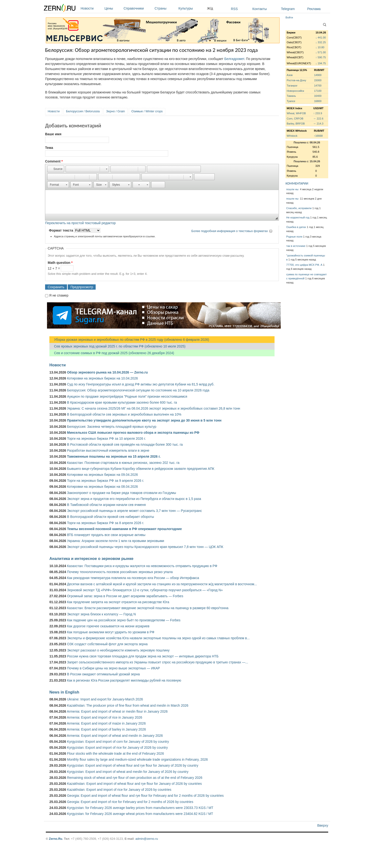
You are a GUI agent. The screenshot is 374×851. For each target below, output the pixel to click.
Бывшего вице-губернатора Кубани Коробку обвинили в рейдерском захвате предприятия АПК (140, 469)
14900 (318, 75)
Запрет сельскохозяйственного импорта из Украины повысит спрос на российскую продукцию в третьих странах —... (157, 662)
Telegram (288, 9)
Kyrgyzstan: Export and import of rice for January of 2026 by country (117, 747)
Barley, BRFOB (296, 123)
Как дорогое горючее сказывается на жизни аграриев (108, 626)
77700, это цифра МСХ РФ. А (304, 264)
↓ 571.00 (321, 52)
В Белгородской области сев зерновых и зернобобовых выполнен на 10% (124, 414)
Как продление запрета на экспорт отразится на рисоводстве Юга (118, 602)
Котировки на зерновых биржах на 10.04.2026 (102, 378)
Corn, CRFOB (295, 118)
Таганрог (292, 85)
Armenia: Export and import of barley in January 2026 (106, 729)
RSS (234, 9)
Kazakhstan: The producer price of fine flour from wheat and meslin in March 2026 (127, 705)
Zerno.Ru (55, 838)
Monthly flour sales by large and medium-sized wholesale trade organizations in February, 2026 (137, 759)
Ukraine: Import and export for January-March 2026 (105, 699)
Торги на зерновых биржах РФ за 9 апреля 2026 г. (105, 480)
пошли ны (292, 189)
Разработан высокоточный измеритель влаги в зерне (108, 450)
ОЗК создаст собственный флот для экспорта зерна (107, 644)
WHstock (292, 135)
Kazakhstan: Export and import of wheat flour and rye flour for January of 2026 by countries (134, 784)
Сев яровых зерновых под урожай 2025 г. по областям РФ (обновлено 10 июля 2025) (117, 346)
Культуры (191, 8)
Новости (91, 8)
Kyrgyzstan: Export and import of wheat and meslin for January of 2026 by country (127, 772)
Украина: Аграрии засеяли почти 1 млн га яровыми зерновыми (115, 541)
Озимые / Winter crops (147, 111)
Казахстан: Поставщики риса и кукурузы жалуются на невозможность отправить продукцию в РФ (142, 566)
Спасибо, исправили (299, 208)
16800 (318, 101)
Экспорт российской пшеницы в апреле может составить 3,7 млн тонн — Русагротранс (134, 511)
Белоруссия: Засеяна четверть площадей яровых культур (111, 426)
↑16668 (318, 135)
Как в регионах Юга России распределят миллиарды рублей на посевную (124, 680)
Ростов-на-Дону (296, 80)
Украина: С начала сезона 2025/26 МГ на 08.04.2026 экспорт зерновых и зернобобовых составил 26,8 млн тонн (153, 408)
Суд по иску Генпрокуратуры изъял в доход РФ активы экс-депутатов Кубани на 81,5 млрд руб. (140, 384)
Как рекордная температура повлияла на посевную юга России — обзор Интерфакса (133, 578)
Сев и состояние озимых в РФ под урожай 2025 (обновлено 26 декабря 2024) (111, 353)
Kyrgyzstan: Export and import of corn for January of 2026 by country (118, 741)
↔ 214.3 (318, 123)
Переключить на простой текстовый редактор (80, 223)
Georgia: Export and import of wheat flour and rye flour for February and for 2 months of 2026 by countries (145, 795)
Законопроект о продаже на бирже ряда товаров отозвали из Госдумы (121, 493)
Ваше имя (53, 134)
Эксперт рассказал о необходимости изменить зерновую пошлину (118, 650)
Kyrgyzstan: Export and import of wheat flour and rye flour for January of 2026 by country (132, 765)
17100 (318, 90)
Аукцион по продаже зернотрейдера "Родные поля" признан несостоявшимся (127, 396)
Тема (49, 148)
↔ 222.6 (318, 118)
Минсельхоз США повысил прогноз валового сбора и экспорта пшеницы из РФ (133, 432)
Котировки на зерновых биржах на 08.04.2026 (102, 486)
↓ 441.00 (321, 37)
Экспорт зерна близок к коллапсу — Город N (101, 614)
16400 (318, 95)
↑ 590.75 (321, 57)
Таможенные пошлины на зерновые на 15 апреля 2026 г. (114, 456)
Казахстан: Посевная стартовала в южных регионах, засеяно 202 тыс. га (123, 463)
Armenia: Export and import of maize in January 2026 (106, 723)
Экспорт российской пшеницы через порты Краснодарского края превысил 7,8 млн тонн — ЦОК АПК (145, 547)
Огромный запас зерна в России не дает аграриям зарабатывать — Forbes (125, 596)
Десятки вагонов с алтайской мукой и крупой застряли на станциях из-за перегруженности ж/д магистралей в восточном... (162, 584)
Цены (112, 8)
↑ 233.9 (317, 113)
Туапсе (291, 101)
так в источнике (296, 245)
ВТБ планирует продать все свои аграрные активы (106, 535)
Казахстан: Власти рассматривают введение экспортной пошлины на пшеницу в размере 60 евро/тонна (148, 608)
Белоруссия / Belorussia (83, 111)
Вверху (322, 825)
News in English (64, 692)
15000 (318, 80)
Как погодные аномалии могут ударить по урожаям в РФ (110, 632)
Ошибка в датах (296, 227)
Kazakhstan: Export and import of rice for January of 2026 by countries (119, 789)
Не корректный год (297, 217)
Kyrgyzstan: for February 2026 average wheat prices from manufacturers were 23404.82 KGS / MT (140, 814)
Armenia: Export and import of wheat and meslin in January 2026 (115, 735)
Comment (54, 161)
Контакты (259, 9)
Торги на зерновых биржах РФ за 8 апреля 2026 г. (105, 523)
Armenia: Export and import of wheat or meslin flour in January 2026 (117, 711)
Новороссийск (295, 90)
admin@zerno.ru (146, 838)
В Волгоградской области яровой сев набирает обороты (110, 517)
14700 (318, 85)
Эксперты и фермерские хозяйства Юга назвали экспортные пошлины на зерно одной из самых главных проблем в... (158, 638)
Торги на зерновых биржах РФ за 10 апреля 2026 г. (106, 438)
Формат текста (61, 230)
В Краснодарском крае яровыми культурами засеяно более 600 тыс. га (122, 402)
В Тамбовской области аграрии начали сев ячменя (106, 505)
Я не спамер (58, 295)
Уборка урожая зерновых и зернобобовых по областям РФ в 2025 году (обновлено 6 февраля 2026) (129, 339)
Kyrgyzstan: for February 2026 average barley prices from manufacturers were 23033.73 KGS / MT (140, 808)
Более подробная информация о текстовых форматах (229, 231)
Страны (165, 8)
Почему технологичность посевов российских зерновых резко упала (120, 572)
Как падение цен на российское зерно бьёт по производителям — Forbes (123, 620)
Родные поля (294, 236)
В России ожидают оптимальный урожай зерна (103, 674)
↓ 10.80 (320, 47)
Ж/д (210, 8)
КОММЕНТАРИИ (297, 183)
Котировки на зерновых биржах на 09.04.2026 (102, 475)
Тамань (291, 95)
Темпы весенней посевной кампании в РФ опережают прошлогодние (124, 529)
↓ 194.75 (321, 63)
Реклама (314, 9)
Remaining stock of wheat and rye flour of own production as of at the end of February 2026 (134, 778)
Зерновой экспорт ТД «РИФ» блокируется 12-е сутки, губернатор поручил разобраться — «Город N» (145, 590)
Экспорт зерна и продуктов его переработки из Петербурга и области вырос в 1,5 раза (134, 499)
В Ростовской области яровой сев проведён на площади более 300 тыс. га (125, 444)
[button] (55, 169)
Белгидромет (234, 59)
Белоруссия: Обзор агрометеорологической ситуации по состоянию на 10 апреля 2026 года (138, 390)
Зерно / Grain (115, 111)
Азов (290, 75)
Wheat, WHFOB (296, 113)
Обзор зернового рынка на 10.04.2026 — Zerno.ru (107, 372)
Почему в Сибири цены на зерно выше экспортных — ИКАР (113, 668)
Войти (289, 17)
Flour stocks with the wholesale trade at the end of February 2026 (115, 753)
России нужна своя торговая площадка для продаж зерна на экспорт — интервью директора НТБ (142, 656)
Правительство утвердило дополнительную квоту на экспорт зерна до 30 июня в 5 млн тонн (144, 420)
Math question (60, 263)
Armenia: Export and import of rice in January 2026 (104, 717)
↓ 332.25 (321, 42)
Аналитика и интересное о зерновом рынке (91, 558)
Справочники (138, 8)
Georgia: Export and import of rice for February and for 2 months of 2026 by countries (130, 802)
